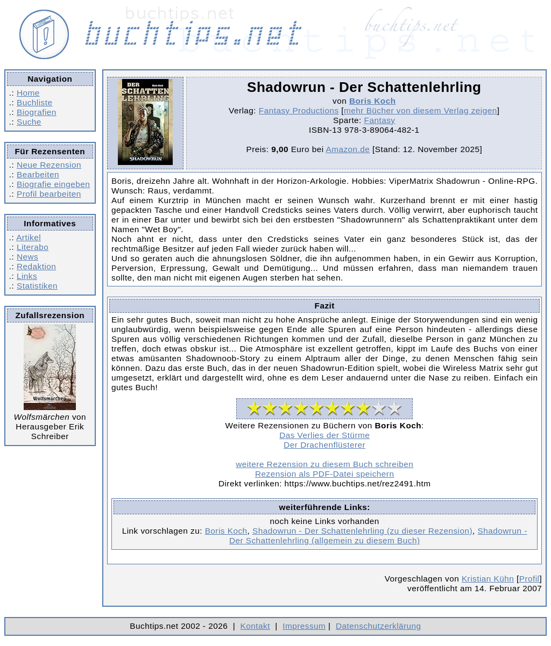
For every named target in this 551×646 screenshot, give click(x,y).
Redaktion (36, 266)
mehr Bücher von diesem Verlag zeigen (420, 110)
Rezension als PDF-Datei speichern (324, 473)
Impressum (304, 625)
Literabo (32, 247)
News (27, 256)
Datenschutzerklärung (378, 625)
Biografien (36, 112)
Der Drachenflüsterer (324, 444)
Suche (29, 121)
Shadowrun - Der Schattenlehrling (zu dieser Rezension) (362, 530)
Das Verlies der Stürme (324, 435)
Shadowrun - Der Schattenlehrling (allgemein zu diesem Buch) (378, 535)
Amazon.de (348, 149)
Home (28, 92)
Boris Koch (372, 100)
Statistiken (37, 285)
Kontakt (255, 625)
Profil (529, 578)
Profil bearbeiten (49, 193)
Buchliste (34, 102)
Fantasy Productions (299, 110)
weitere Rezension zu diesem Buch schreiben (324, 464)
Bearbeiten (38, 174)
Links (27, 276)
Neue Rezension (49, 164)
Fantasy (379, 120)
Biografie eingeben (53, 184)
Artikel (28, 237)
